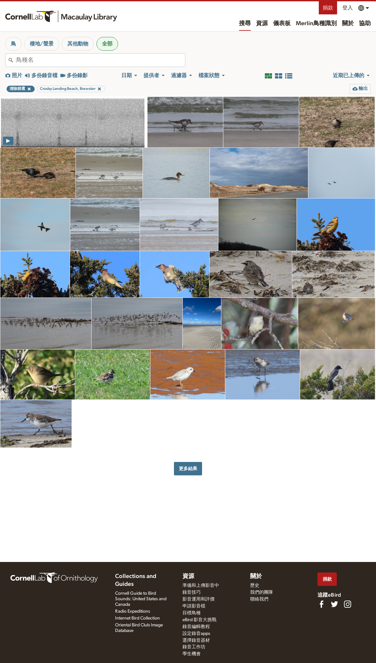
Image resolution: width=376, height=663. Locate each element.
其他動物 (77, 43)
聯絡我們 (259, 599)
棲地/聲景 (42, 43)
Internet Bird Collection (137, 618)
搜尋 (245, 23)
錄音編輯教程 (196, 626)
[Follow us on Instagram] (347, 604)
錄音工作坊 (193, 647)
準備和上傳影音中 (200, 585)
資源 (262, 23)
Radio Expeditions (132, 611)
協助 (365, 23)
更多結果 (188, 468)
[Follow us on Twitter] (334, 604)
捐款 (328, 7)
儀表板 (282, 23)
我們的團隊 (261, 592)
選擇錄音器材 (196, 640)
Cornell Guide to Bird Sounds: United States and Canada (140, 599)
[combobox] (100, 60)
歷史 (254, 585)
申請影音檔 (193, 606)
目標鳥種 (191, 613)
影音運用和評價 (198, 599)
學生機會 (191, 654)
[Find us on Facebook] (321, 604)
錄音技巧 (191, 592)
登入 (347, 7)
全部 (107, 43)
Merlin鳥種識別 (316, 23)
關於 (348, 23)
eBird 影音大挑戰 (199, 620)
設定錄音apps (196, 633)
